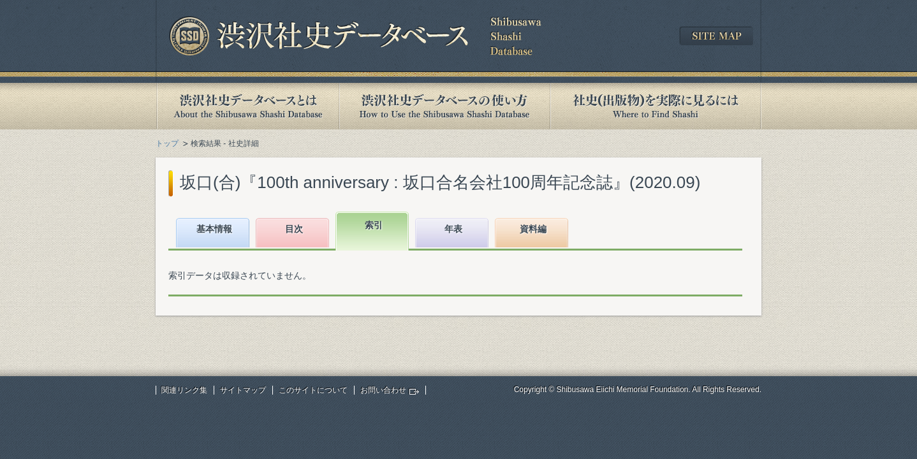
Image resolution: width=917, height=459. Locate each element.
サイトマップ (243, 390)
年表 (453, 229)
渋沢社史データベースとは (247, 106)
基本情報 (214, 229)
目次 (294, 229)
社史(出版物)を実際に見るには (655, 106)
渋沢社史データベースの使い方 (444, 106)
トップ (167, 143)
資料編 (533, 229)
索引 (374, 225)
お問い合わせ (383, 390)
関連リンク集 (184, 390)
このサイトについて (313, 390)
